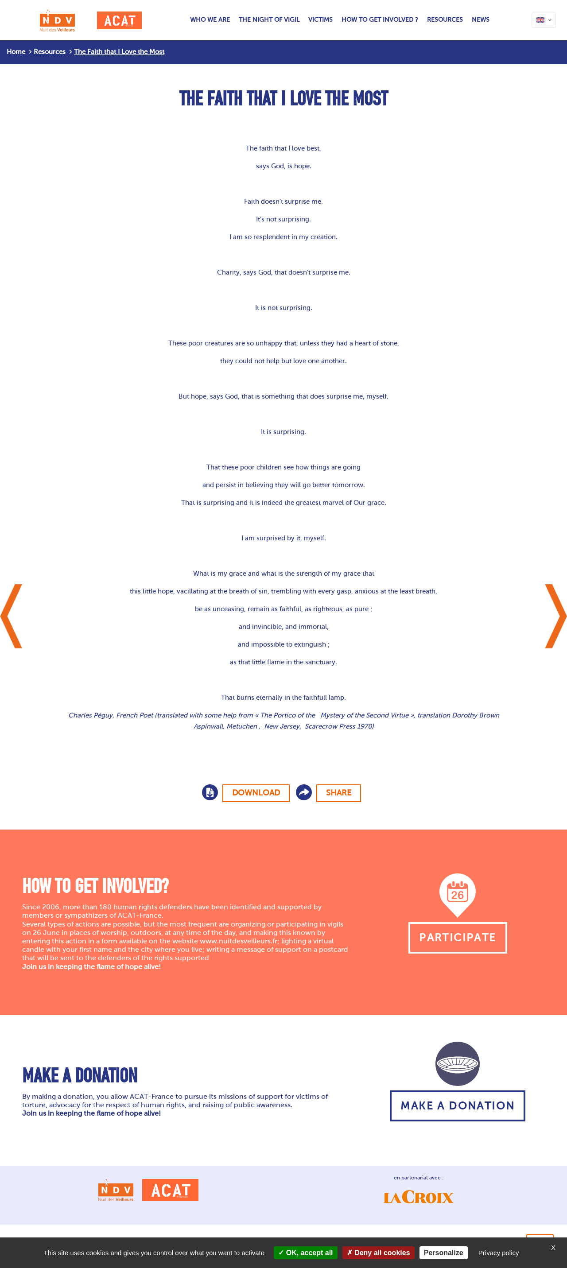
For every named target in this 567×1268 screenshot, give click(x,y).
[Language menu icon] (544, 20)
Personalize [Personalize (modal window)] (443, 1252)
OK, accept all (305, 1252)
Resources (50, 51)
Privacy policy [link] (498, 1252)
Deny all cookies (378, 1252)
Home (16, 51)
